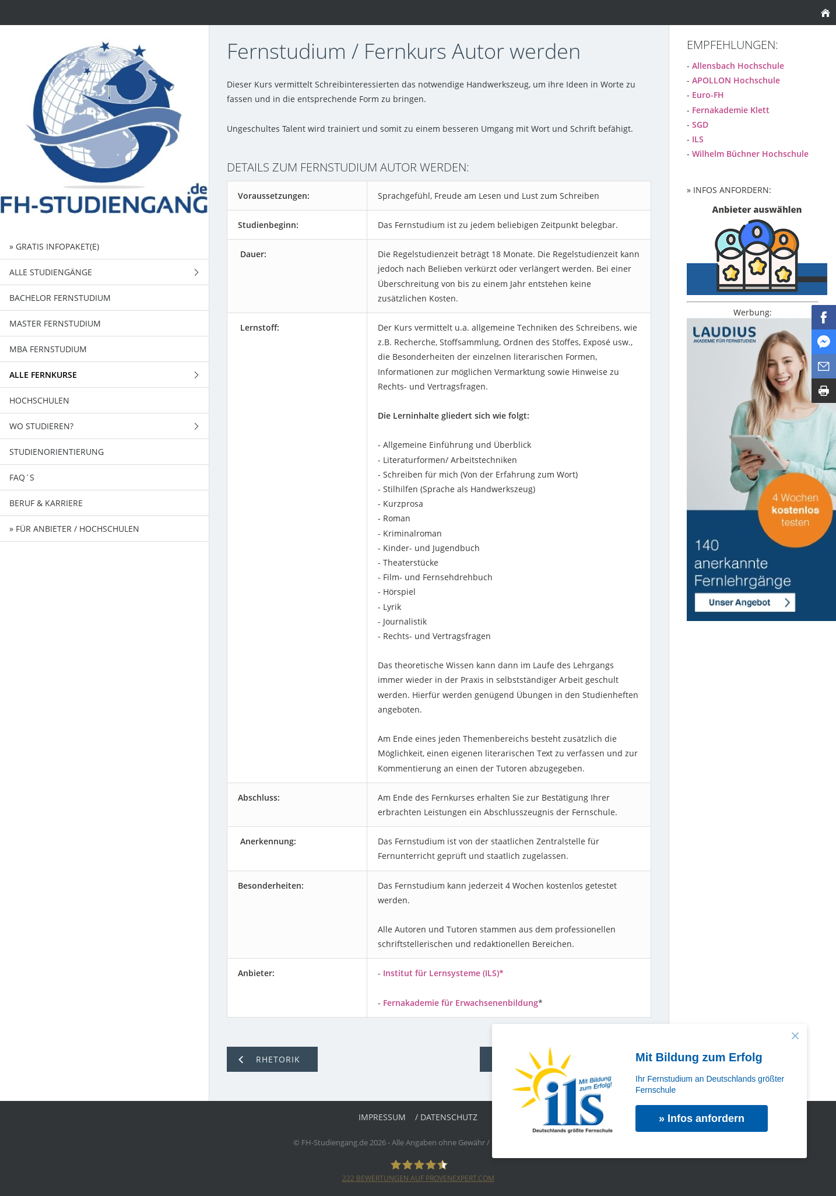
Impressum (382, 1117)
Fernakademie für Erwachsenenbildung (460, 1002)
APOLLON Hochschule (736, 80)
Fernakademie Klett (731, 109)
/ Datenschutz (446, 1117)
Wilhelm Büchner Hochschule (750, 153)
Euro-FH (708, 94)
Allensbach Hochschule (738, 65)
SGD (700, 124)
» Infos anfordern (701, 1118)
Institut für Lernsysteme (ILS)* (443, 972)
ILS (698, 139)
